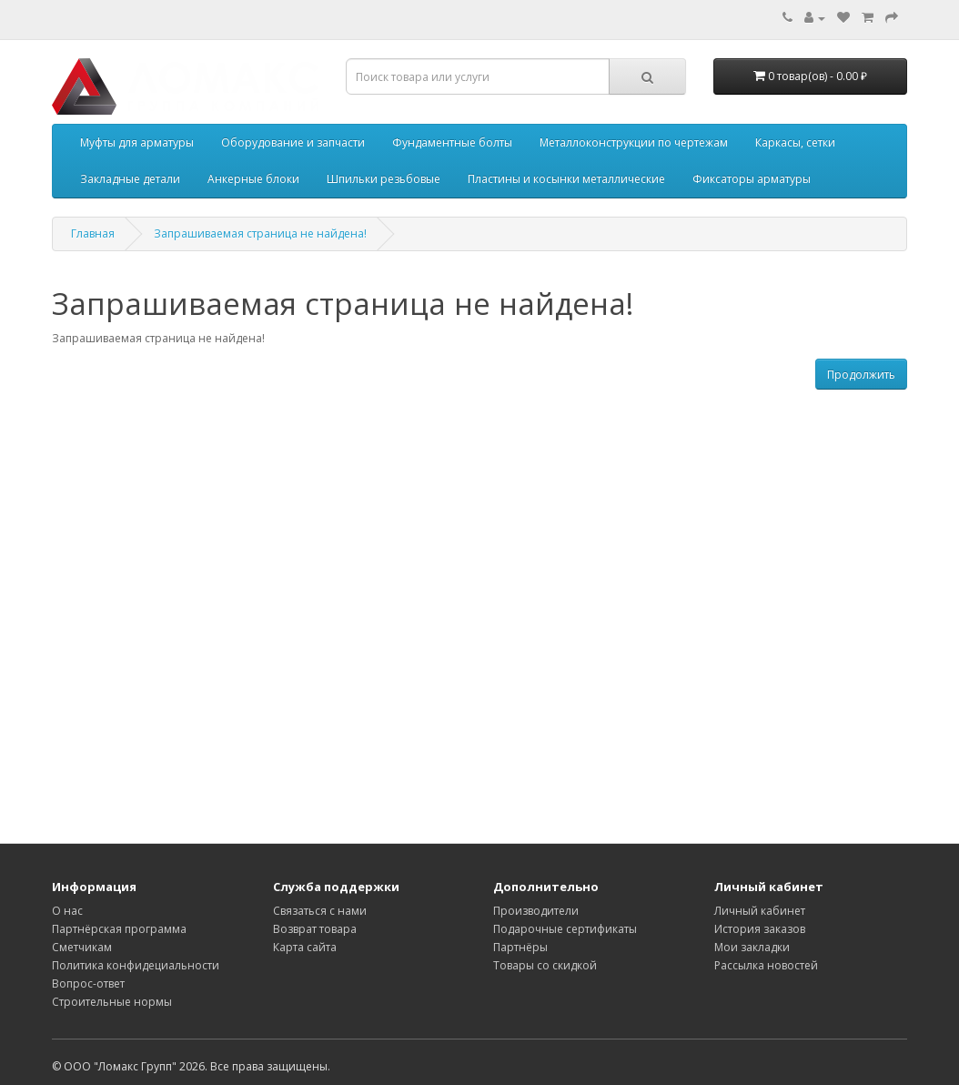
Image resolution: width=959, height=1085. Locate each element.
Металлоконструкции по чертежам (634, 142)
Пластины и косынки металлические (566, 179)
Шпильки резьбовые (383, 179)
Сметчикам (82, 947)
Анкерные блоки (253, 179)
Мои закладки (752, 947)
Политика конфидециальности (135, 965)
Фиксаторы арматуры (751, 179)
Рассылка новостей (766, 965)
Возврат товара (315, 929)
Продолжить (861, 374)
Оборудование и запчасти (293, 142)
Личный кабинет (759, 910)
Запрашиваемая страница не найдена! (260, 233)
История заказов (759, 929)
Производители (536, 910)
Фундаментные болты (452, 142)
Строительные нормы (112, 1001)
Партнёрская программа (119, 929)
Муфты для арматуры (137, 142)
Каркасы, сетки (795, 142)
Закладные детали (130, 179)
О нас (67, 910)
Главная (93, 233)
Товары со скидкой (545, 965)
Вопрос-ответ (88, 983)
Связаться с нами (320, 910)
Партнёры (520, 947)
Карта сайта (305, 947)
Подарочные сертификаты (565, 929)
